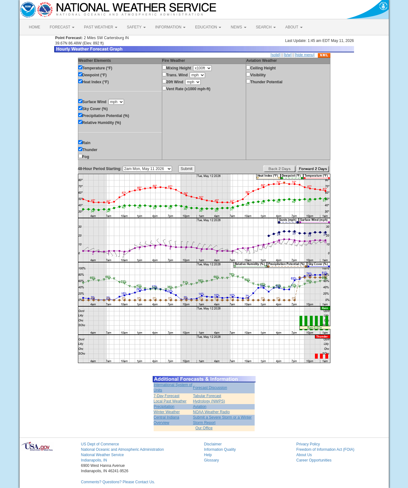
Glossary (211, 460)
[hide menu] (305, 55)
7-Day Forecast (167, 396)
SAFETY (136, 27)
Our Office (203, 428)
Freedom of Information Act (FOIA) (325, 449)
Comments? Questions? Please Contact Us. (118, 482)
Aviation (199, 406)
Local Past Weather (170, 401)
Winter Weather (167, 412)
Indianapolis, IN (94, 460)
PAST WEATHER (100, 27)
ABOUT (293, 27)
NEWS (238, 27)
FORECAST (62, 27)
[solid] (275, 55)
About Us (304, 455)
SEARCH (266, 27)
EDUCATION (208, 27)
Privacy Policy (308, 444)
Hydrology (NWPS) (209, 401)
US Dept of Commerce (100, 444)
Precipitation (164, 406)
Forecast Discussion (210, 387)
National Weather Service (102, 455)
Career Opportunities (313, 460)
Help (208, 455)
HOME (34, 27)
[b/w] (288, 55)
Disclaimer (213, 444)
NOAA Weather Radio (211, 412)
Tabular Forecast (207, 396)
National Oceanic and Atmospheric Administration (122, 449)
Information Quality (220, 449)
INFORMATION (170, 27)
